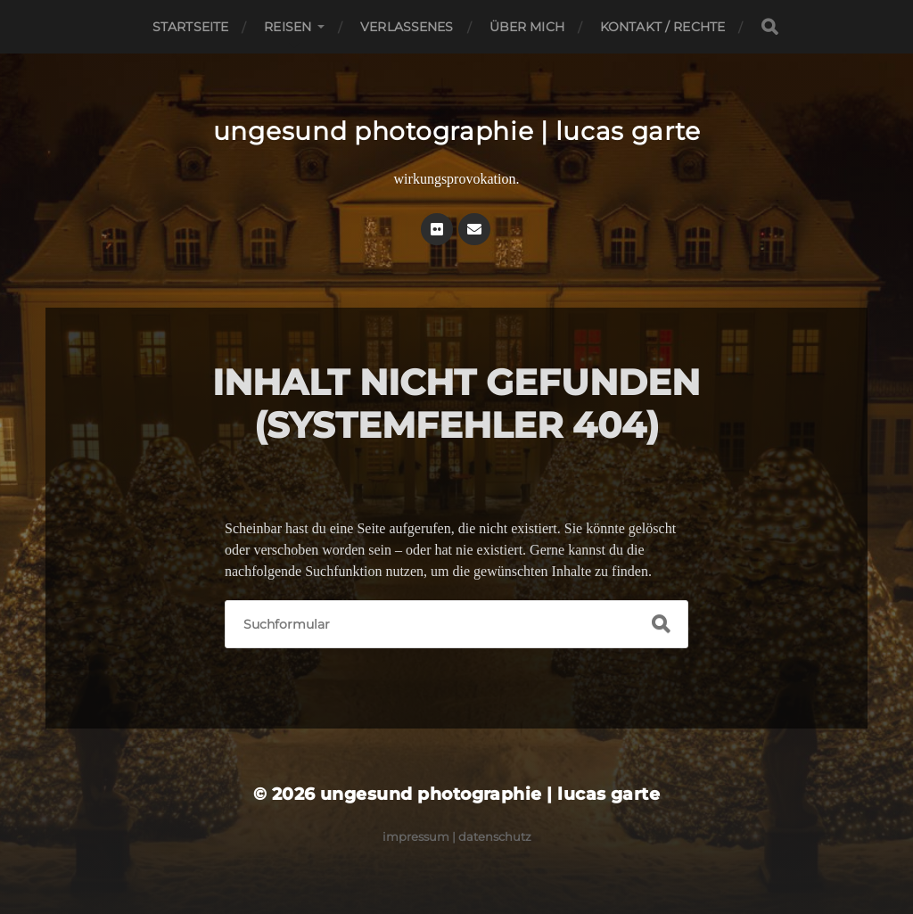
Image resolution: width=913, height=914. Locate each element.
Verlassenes (407, 27)
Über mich (526, 27)
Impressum (415, 836)
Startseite (190, 27)
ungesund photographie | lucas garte (457, 131)
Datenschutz (494, 836)
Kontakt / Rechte (662, 27)
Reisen (287, 27)
